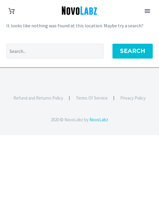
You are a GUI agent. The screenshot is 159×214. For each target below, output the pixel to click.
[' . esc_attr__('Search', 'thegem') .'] (55, 51)
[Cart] (11, 11)
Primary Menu (147, 11)
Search (132, 51)
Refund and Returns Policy (38, 98)
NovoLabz (98, 119)
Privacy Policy (133, 98)
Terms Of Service (92, 98)
